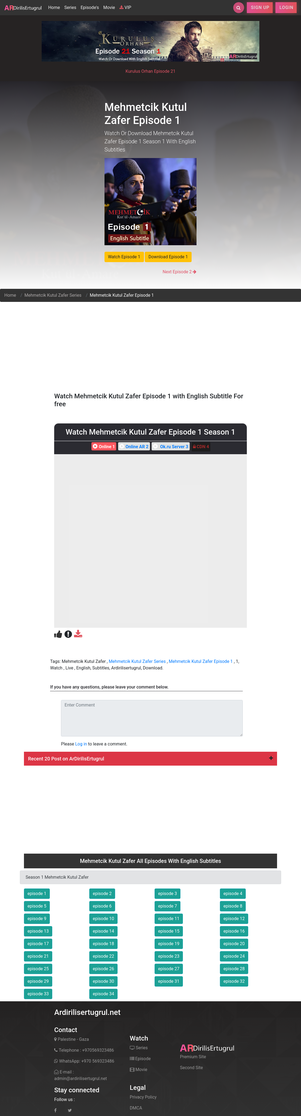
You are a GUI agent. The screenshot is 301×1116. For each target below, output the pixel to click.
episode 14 (103, 931)
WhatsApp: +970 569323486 (84, 1061)
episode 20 (234, 943)
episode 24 (234, 956)
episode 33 (38, 993)
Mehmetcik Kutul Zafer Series (53, 295)
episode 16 (234, 931)
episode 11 (168, 918)
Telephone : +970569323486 (84, 1050)
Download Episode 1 (168, 256)
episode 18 (103, 943)
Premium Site (193, 1056)
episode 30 (103, 981)
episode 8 (232, 906)
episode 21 (38, 956)
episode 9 (36, 918)
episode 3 (167, 893)
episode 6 (102, 906)
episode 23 (168, 956)
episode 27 (168, 968)
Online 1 (103, 446)
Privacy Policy (143, 1097)
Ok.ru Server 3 (170, 446)
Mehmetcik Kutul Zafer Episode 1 (201, 661)
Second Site (191, 1067)
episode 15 (168, 931)
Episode (140, 1058)
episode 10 (103, 918)
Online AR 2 (133, 446)
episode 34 (103, 993)
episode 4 (232, 893)
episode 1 (36, 893)
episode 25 (38, 968)
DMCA (136, 1108)
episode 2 (102, 893)
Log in (81, 744)
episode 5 (36, 906)
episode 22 (103, 956)
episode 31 (168, 981)
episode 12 (234, 918)
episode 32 (234, 981)
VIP (125, 7)
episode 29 (38, 981)
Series (70, 7)
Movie (109, 7)
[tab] (150, 759)
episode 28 (234, 968)
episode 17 (38, 943)
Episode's (90, 7)
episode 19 (168, 943)
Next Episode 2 (177, 271)
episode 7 (167, 906)
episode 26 (103, 968)
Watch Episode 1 (124, 256)
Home (55, 7)
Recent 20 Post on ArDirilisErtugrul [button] (150, 759)
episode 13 (38, 931)
